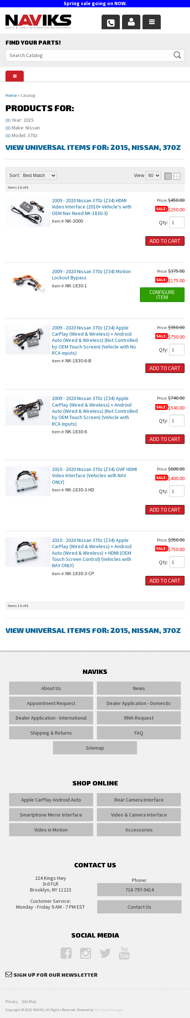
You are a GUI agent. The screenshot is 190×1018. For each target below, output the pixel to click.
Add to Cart (164, 241)
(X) (8, 120)
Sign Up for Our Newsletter (56, 975)
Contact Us (139, 907)
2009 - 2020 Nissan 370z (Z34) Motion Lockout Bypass (91, 274)
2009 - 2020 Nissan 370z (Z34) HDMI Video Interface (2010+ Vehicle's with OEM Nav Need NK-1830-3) (92, 206)
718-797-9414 (139, 889)
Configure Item (162, 294)
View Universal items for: (93, 147)
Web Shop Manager (108, 1009)
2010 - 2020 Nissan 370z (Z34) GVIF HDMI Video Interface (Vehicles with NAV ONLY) (94, 475)
